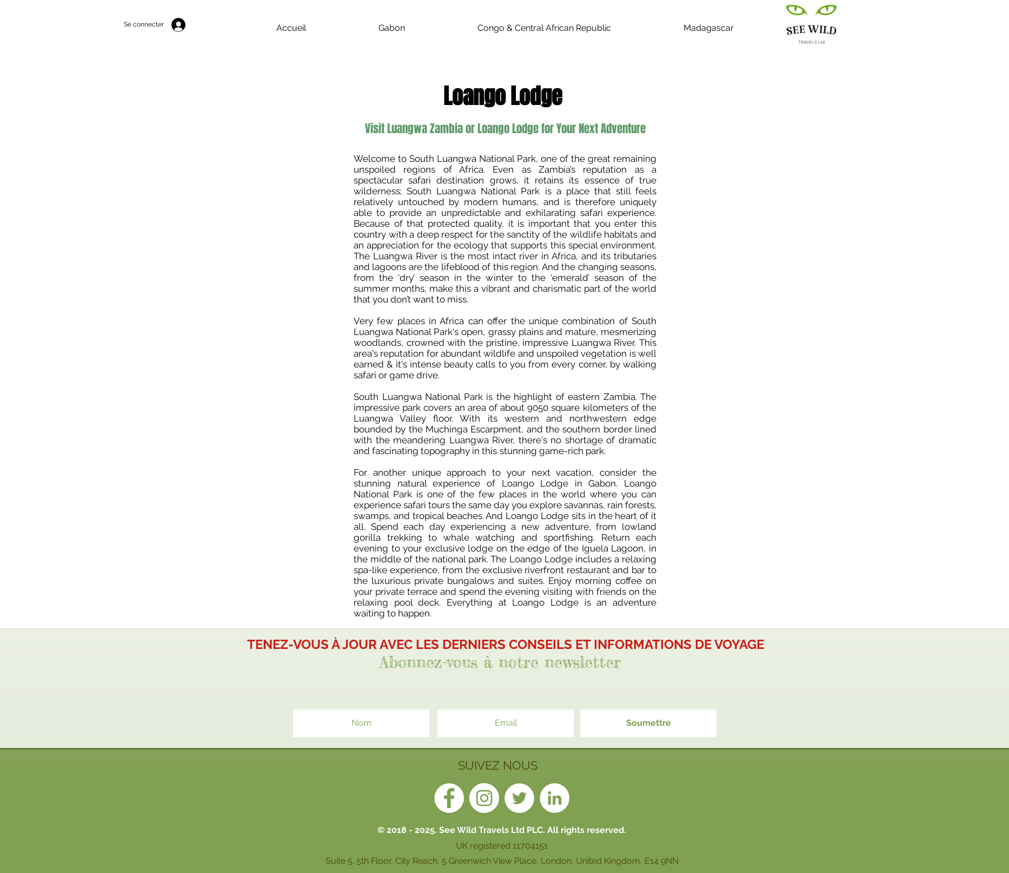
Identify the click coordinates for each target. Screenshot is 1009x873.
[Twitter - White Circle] (519, 798)
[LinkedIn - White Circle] (554, 798)
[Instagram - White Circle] (484, 798)
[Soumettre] (648, 723)
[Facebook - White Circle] (449, 798)
